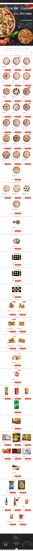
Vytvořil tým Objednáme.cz (16, 547)
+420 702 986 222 (16, 543)
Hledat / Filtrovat (31, 53)
